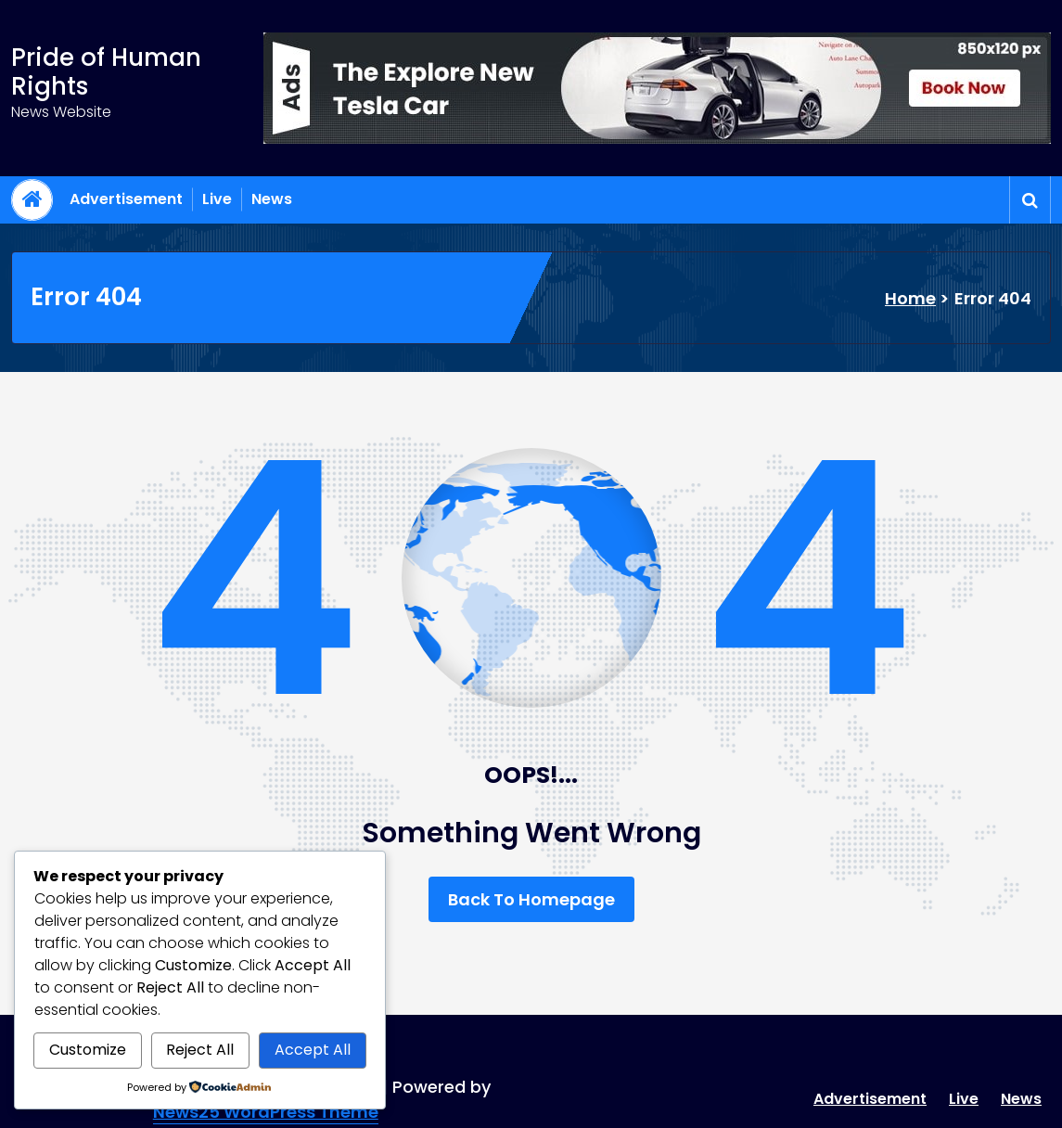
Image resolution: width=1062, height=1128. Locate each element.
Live (217, 199)
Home (910, 298)
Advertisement (126, 199)
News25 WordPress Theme (265, 1111)
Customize (87, 1049)
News (271, 199)
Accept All (313, 1049)
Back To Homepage (531, 899)
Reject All (200, 1049)
